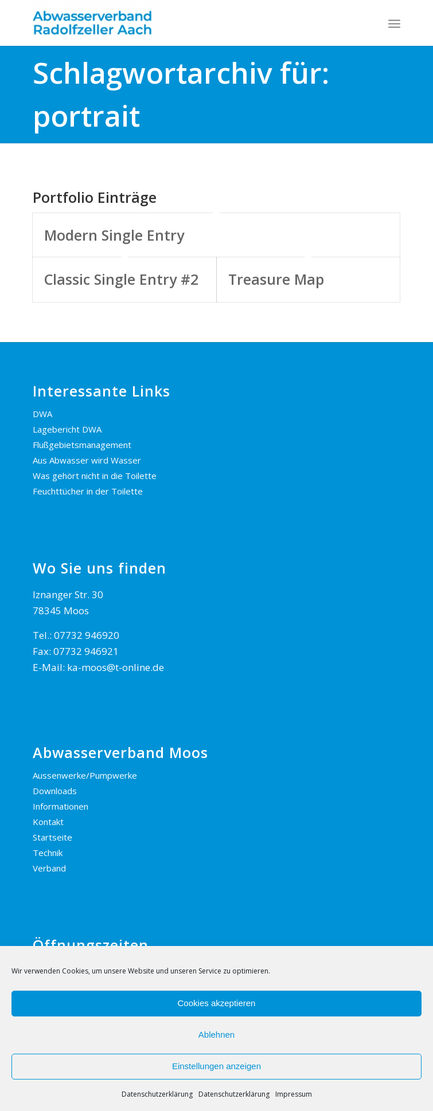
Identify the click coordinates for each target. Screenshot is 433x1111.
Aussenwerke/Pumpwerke (85, 775)
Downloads (55, 790)
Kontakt (48, 821)
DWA (42, 413)
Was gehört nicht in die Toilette (95, 475)
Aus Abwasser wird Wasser (87, 460)
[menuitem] (394, 23)
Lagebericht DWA (67, 429)
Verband (49, 868)
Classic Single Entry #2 (121, 279)
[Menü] (394, 23)
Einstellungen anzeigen (216, 1066)
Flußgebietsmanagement (82, 444)
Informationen (60, 806)
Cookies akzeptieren (217, 1003)
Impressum (293, 1094)
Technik (48, 852)
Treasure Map (276, 279)
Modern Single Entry (114, 235)
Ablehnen (216, 1034)
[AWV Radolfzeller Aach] (180, 23)
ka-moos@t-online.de (115, 667)
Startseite (52, 837)
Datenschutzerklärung (157, 1094)
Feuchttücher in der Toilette (88, 491)
